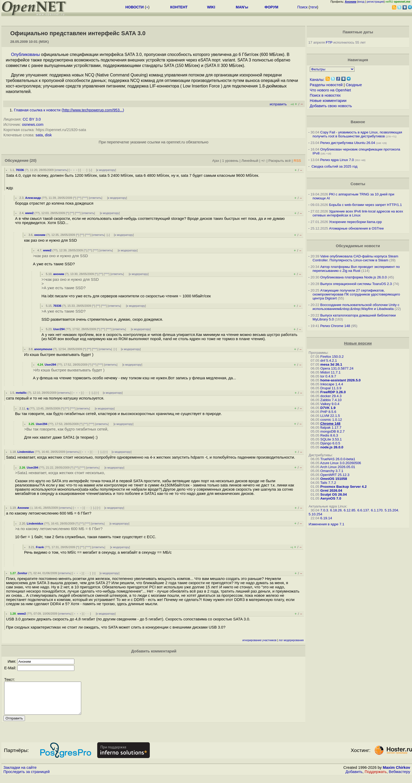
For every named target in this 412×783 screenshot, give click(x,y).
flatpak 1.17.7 (330, 427)
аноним (58, 274)
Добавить (354, 778)
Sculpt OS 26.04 (333, 494)
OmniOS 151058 (333, 479)
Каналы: (317, 79)
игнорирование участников (260, 640)
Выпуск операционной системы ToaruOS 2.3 (356, 284)
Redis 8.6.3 (329, 435)
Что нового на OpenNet (330, 90)
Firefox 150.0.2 (332, 357)
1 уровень (230, 161)
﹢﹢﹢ (74, 170)
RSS (297, 161)
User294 (59, 329)
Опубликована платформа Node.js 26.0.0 (353, 277)
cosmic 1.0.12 (331, 420)
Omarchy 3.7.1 (331, 471)
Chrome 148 (330, 424)
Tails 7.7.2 (328, 483)
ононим (39, 234)
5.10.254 (315, 514)
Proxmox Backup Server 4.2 (343, 487)
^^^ (85, 197)
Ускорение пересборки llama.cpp (355, 222)
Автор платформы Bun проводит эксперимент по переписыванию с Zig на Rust (356, 269)
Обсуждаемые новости (358, 246)
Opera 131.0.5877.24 (336, 368)
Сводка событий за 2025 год (334, 166)
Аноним (23, 507)
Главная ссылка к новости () (69, 110)
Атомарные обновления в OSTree (356, 228)
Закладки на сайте (20, 774)
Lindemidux (25, 451)
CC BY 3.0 (32, 119)
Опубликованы (25, 54)
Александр (33, 197)
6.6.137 (363, 510)
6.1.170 (377, 510)
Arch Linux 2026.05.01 (337, 467)
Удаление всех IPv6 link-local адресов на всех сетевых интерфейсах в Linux (358, 213)
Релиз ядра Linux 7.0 (337, 160)
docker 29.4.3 (331, 396)
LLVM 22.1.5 (330, 416)
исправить (278, 104)
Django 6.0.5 (330, 443)
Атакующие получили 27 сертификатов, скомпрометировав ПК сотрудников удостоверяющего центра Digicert (356, 294)
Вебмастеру (399, 778)
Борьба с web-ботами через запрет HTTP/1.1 (365, 205)
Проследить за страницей (26, 778)
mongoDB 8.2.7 (332, 431)
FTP (329, 42)
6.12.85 (349, 510)
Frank (40, 547)
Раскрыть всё (280, 161)
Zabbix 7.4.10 (331, 400)
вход (361, 1)
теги (313, 7)
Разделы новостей (326, 85)
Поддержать (376, 778)
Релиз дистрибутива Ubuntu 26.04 (347, 143)
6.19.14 (326, 518)
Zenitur (22, 573)
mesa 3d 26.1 (331, 364)
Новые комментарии (328, 100)
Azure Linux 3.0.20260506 (340, 463)
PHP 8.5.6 (328, 412)
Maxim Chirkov (396, 774)
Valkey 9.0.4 (329, 404)
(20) (33, 160)
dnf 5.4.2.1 (328, 360)
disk (48, 135)
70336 (20, 170)
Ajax (215, 161)
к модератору (106, 170)
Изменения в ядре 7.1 (326, 524)
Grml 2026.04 (331, 490)
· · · (83, 170)
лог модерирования (291, 640)
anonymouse (43, 349)
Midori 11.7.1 (330, 372)
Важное (358, 122)
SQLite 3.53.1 (331, 439)
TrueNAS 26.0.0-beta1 (337, 459)
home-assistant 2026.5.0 (340, 380)
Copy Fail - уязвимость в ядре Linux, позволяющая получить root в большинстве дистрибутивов (357, 134)
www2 (29, 213)
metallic (21, 392)
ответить (61, 170)
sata (39, 135)
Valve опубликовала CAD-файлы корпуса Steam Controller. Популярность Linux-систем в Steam (355, 258)
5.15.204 (391, 510)
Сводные (354, 85)
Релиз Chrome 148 (335, 326)
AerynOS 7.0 (330, 498)
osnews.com (32, 124)
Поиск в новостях (325, 95)
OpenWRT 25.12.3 (334, 475)
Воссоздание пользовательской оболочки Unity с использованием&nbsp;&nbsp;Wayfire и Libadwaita (356, 307)
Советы (358, 184)
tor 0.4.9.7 (328, 376)
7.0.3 (324, 510)
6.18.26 (336, 510)
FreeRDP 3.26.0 (333, 392)
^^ (79, 197)
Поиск (302, 7)
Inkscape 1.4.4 (331, 384)
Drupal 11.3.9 (330, 388)
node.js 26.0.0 (331, 447)
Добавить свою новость (331, 106)
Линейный (249, 161)
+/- (263, 161)
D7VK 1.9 (328, 408)
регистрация (375, 1)
